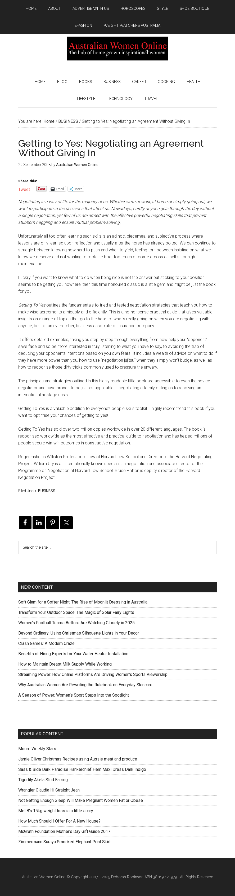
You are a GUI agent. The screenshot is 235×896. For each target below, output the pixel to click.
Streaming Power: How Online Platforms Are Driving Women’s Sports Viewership (93, 674)
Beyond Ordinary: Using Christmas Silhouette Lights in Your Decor (78, 633)
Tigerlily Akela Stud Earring (43, 779)
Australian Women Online (117, 48)
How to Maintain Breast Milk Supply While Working (65, 664)
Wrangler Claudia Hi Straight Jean (49, 790)
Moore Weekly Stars (37, 748)
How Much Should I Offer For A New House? (59, 821)
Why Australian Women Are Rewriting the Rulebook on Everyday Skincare (85, 684)
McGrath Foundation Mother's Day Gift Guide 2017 (64, 831)
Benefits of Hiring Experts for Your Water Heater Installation (73, 653)
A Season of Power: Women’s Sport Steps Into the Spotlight (73, 695)
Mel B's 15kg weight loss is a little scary (55, 810)
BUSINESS (46, 491)
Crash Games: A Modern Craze (46, 643)
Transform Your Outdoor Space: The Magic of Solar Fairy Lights (76, 612)
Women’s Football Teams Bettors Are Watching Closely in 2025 (76, 622)
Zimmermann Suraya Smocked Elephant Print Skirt (64, 841)
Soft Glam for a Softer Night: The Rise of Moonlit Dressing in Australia (82, 602)
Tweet (24, 189)
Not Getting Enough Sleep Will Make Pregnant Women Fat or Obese (80, 800)
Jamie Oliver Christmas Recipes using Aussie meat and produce (77, 759)
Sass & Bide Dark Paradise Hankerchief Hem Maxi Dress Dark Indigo (82, 769)
